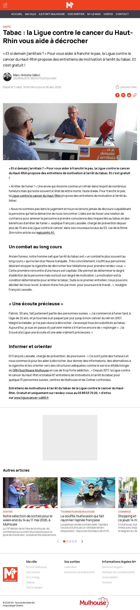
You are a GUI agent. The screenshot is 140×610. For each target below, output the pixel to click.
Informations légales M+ (119, 562)
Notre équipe (34, 587)
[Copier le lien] (135, 95)
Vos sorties (76, 14)
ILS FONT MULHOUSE (52, 14)
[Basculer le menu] (5, 5)
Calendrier (70, 567)
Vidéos (108, 14)
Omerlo (19, 605)
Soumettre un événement (79, 572)
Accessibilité (110, 577)
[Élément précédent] (58, 541)
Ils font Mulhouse (36, 567)
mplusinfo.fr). (45, 233)
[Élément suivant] (82, 541)
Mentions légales (112, 567)
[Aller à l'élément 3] (70, 541)
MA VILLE (30, 14)
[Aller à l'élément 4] (73, 541)
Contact (122, 14)
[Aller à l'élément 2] (67, 541)
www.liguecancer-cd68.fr (31, 398)
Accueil (16, 14)
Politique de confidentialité (118, 572)
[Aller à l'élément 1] (64, 541)
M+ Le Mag (94, 14)
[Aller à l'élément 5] (76, 541)
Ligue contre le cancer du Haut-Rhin (36, 196)
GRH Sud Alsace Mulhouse (31, 370)
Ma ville (31, 562)
